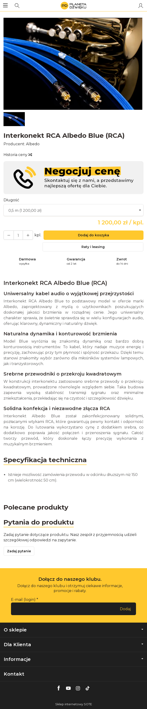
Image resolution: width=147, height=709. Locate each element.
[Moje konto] (140, 5)
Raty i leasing (93, 247)
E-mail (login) (23, 599)
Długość (11, 200)
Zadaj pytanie (19, 551)
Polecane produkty (36, 507)
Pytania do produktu (39, 522)
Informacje (73, 659)
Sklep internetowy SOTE (73, 704)
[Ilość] (18, 235)
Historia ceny (18, 154)
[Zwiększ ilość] (9, 235)
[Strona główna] (73, 5)
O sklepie (73, 630)
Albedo (33, 144)
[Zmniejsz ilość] (28, 235)
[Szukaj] (17, 5)
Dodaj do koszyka (93, 235)
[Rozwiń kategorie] (5, 5)
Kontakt (14, 674)
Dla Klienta (73, 644)
